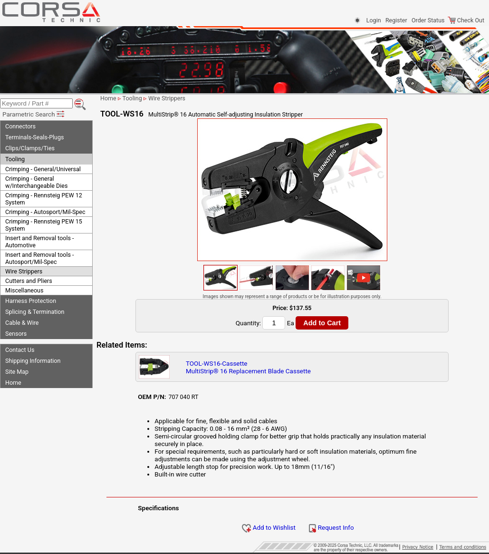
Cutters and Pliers (28, 280)
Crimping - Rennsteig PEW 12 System (43, 199)
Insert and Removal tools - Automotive (39, 241)
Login (373, 20)
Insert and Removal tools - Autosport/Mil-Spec (39, 258)
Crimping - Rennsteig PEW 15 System (43, 225)
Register (396, 20)
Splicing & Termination (34, 311)
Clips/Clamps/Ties (30, 148)
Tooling (15, 159)
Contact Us (19, 349)
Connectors (20, 126)
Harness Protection (30, 300)
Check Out (466, 20)
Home (13, 382)
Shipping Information (32, 360)
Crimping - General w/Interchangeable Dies (36, 182)
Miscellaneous (24, 290)
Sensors (16, 333)
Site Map (17, 371)
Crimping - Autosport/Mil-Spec (45, 211)
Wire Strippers (23, 271)
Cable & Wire (21, 322)
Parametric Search (34, 114)
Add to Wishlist (269, 527)
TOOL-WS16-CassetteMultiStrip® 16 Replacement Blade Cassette (248, 367)
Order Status (428, 20)
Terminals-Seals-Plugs (34, 137)
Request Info (331, 527)
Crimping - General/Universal (43, 169)
